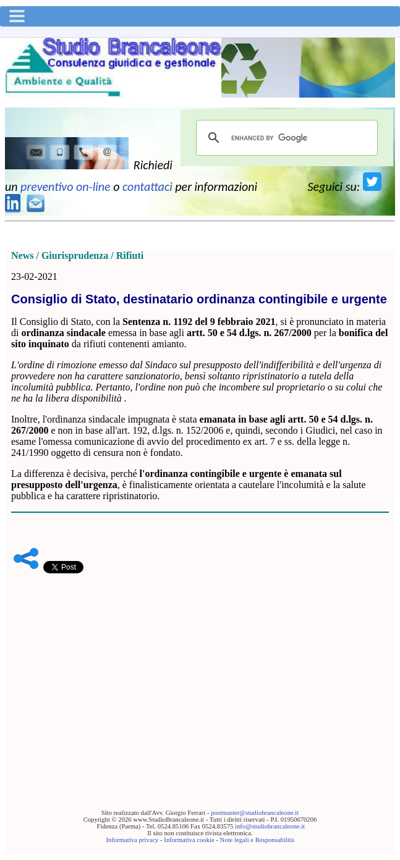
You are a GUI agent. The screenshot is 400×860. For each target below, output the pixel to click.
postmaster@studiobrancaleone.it (255, 812)
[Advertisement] (200, 672)
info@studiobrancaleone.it (270, 826)
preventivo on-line (65, 186)
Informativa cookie (189, 840)
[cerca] (285, 137)
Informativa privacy (132, 840)
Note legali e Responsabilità (257, 840)
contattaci (147, 186)
